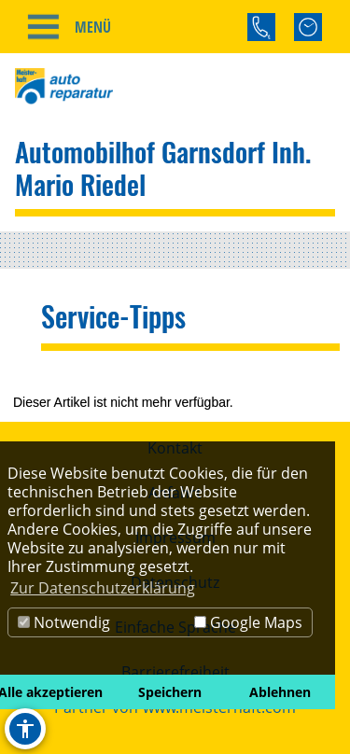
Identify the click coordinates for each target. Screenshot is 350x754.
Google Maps (248, 622)
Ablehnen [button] (280, 692)
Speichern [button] (170, 692)
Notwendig (64, 622)
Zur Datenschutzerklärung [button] (102, 588)
